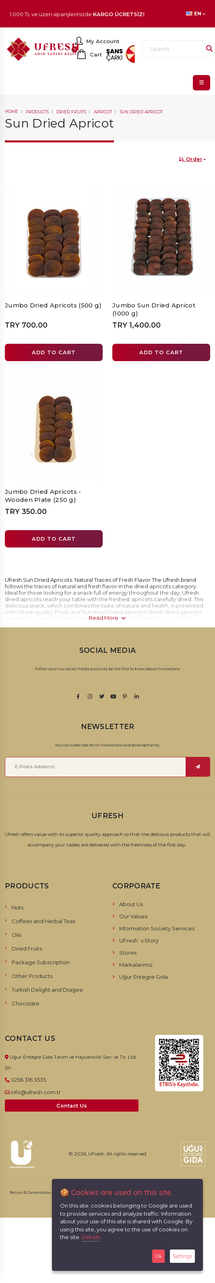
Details (91, 1237)
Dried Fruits (71, 112)
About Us (131, 904)
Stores (127, 952)
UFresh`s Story (139, 940)
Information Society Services (156, 928)
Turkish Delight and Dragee (47, 989)
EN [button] (195, 14)
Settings (182, 1256)
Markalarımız (136, 964)
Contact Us (71, 1106)
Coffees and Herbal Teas (43, 921)
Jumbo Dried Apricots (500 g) (53, 305)
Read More (107, 617)
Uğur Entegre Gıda (143, 977)
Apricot (103, 112)
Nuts (17, 907)
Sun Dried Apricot (141, 112)
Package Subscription (41, 962)
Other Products (32, 976)
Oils (16, 935)
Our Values (133, 916)
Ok (158, 1256)
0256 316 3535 (28, 1079)
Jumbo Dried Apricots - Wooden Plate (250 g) (43, 496)
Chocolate (25, 1003)
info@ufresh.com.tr (36, 1092)
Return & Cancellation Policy (36, 1192)
